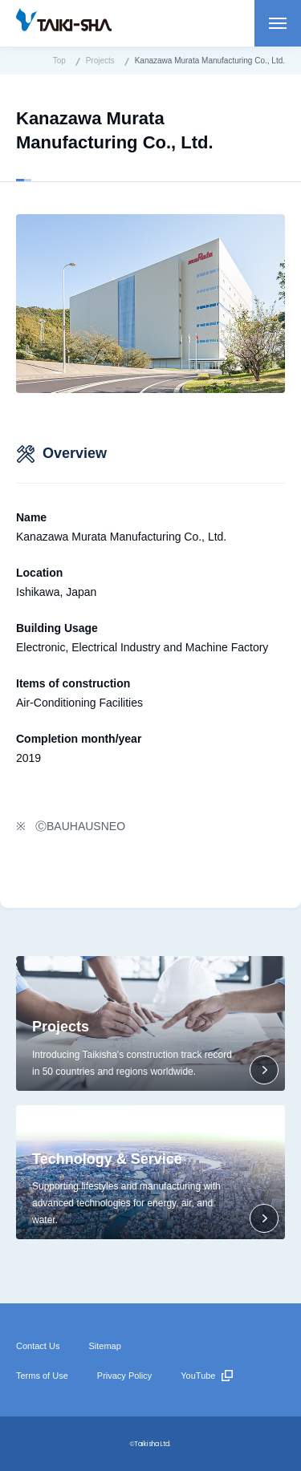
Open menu (277, 23)
